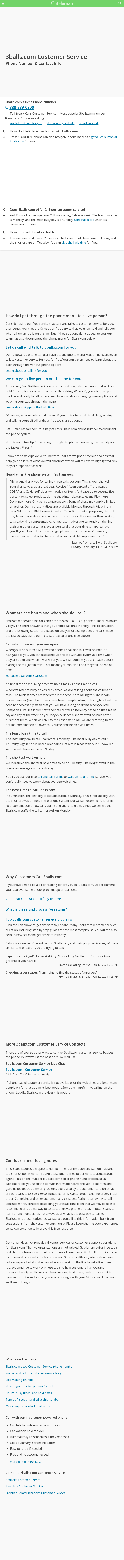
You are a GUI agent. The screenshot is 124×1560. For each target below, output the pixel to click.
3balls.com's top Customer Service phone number (40, 1367)
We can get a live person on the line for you (43, 378)
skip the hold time (74, 242)
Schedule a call (88, 123)
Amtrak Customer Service (23, 1480)
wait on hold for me (81, 777)
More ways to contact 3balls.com (28, 1406)
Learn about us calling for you (26, 371)
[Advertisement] (62, 174)
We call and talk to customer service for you (35, 1373)
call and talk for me (50, 777)
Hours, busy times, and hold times (29, 1393)
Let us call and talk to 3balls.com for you (41, 347)
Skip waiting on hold (60, 123)
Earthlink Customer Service (24, 1486)
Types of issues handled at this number (33, 1400)
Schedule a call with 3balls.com (26, 676)
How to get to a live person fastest (29, 1386)
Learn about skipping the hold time (30, 407)
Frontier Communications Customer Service (35, 1493)
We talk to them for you (26, 123)
